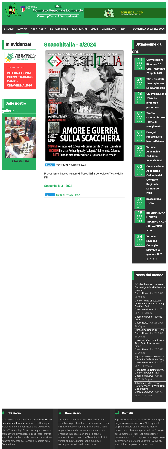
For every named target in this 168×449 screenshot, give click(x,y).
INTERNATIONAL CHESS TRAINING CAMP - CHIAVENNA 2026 (19, 79)
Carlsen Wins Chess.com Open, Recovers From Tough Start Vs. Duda (150, 303)
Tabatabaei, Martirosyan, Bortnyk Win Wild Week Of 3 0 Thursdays (150, 386)
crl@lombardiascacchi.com (129, 423)
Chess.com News (144, 309)
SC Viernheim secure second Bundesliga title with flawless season (150, 287)
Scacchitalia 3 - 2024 (58, 186)
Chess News (141, 293)
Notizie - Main (73, 194)
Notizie (60, 194)
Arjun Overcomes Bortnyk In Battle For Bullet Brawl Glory (150, 358)
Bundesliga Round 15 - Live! (150, 330)
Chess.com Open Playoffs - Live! (149, 318)
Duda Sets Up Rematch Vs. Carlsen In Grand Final (149, 371)
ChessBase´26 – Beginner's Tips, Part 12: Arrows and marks (149, 343)
